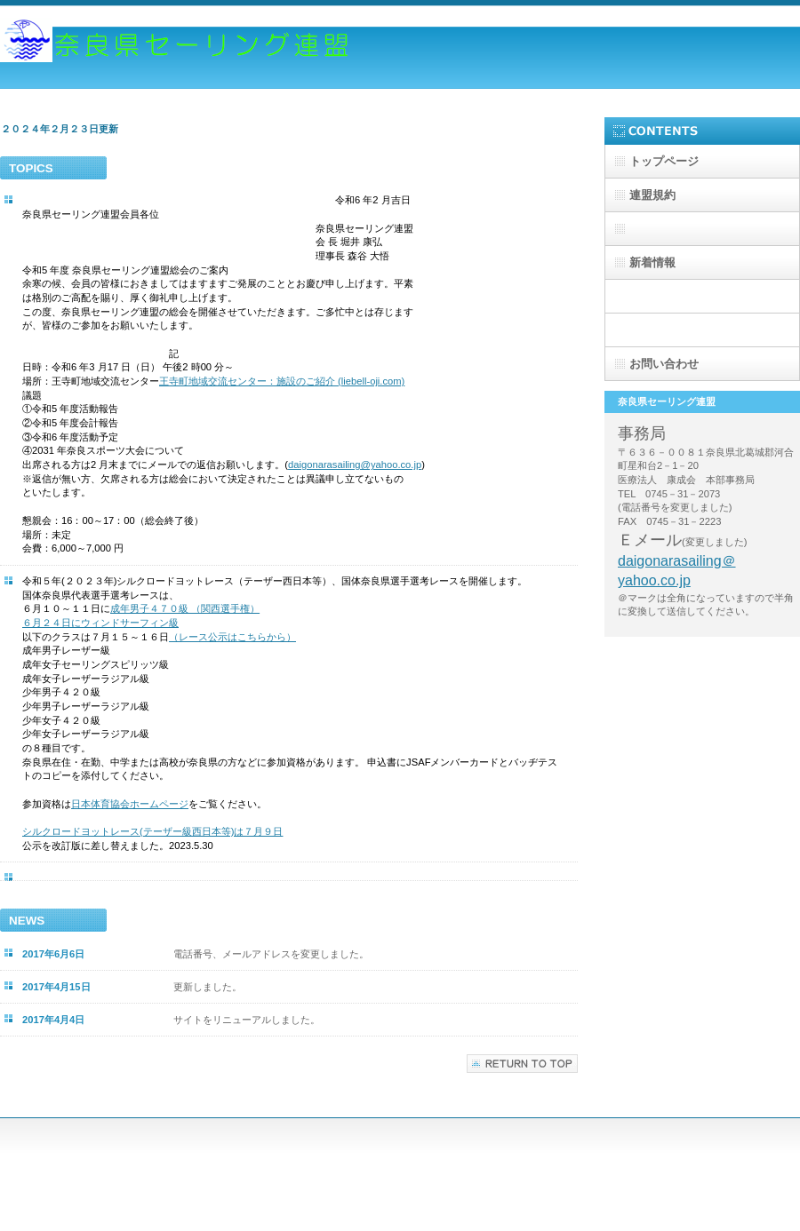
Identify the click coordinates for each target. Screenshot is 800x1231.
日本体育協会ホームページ (129, 803)
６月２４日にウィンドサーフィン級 (100, 622)
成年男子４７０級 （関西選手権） (185, 608)
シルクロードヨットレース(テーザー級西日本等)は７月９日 (152, 831)
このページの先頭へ (522, 1063)
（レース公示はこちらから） (232, 636)
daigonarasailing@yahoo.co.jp (354, 464)
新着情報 (652, 262)
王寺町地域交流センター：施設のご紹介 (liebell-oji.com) (281, 381)
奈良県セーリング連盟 (178, 51)
